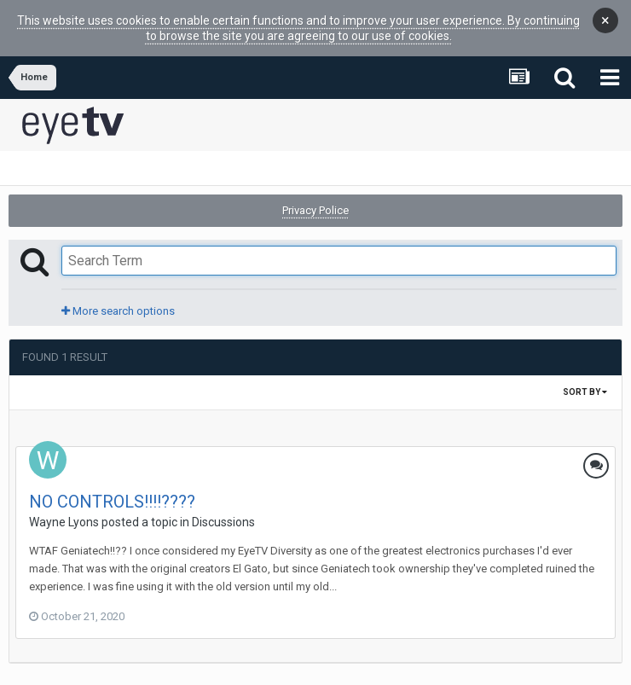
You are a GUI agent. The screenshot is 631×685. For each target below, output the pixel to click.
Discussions (223, 516)
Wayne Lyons (64, 516)
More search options (118, 305)
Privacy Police (315, 204)
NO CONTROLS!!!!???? (112, 495)
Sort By (585, 386)
